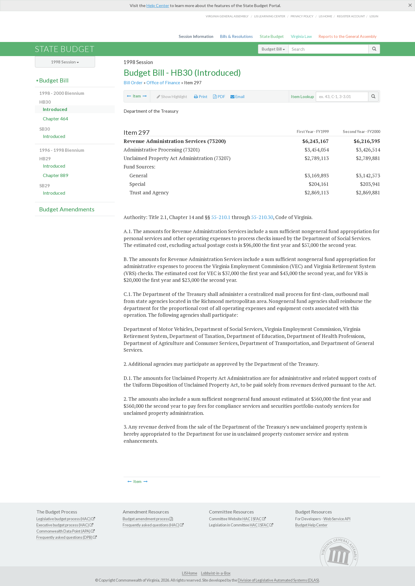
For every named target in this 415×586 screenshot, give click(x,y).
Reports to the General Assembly (347, 36)
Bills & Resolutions (236, 36)
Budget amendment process (146, 518)
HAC (246, 518)
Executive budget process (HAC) (62, 525)
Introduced (55, 109)
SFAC (257, 518)
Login (374, 16)
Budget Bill (273, 48)
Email (237, 96)
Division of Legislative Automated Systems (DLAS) (278, 580)
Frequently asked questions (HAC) (151, 525)
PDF (219, 96)
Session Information (196, 36)
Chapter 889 (55, 175)
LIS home (325, 16)
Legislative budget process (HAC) (63, 518)
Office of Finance (163, 82)
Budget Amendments (67, 209)
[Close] (410, 5)
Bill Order (133, 82)
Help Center (157, 5)
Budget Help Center (311, 525)
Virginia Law (301, 36)
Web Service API (336, 518)
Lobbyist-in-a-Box (215, 573)
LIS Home (189, 573)
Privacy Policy (302, 16)
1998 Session (65, 61)
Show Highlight (172, 96)
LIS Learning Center (269, 16)
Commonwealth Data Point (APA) (63, 531)
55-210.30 (262, 217)
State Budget (272, 36)
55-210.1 (220, 217)
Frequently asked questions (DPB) (64, 537)
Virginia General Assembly (227, 16)
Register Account (351, 16)
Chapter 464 (55, 118)
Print (200, 96)
